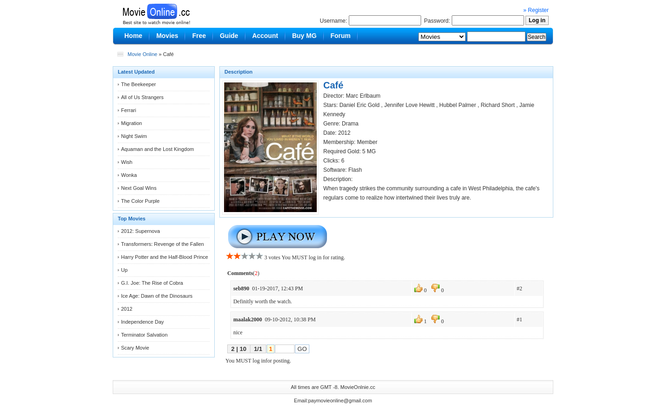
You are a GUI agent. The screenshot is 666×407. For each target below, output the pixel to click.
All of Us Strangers (142, 97)
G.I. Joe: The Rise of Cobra (152, 283)
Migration (131, 123)
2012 (126, 309)
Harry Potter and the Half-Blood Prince (164, 257)
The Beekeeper (138, 84)
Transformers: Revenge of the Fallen (162, 244)
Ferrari (128, 110)
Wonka (129, 175)
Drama (350, 123)
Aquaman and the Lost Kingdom (157, 149)
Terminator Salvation (144, 335)
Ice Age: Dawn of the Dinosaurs (156, 296)
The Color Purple (140, 201)
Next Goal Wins (138, 188)
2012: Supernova (140, 231)
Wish (126, 162)
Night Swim (134, 136)
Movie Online (142, 54)
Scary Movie (135, 348)
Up (124, 270)
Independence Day (142, 322)
